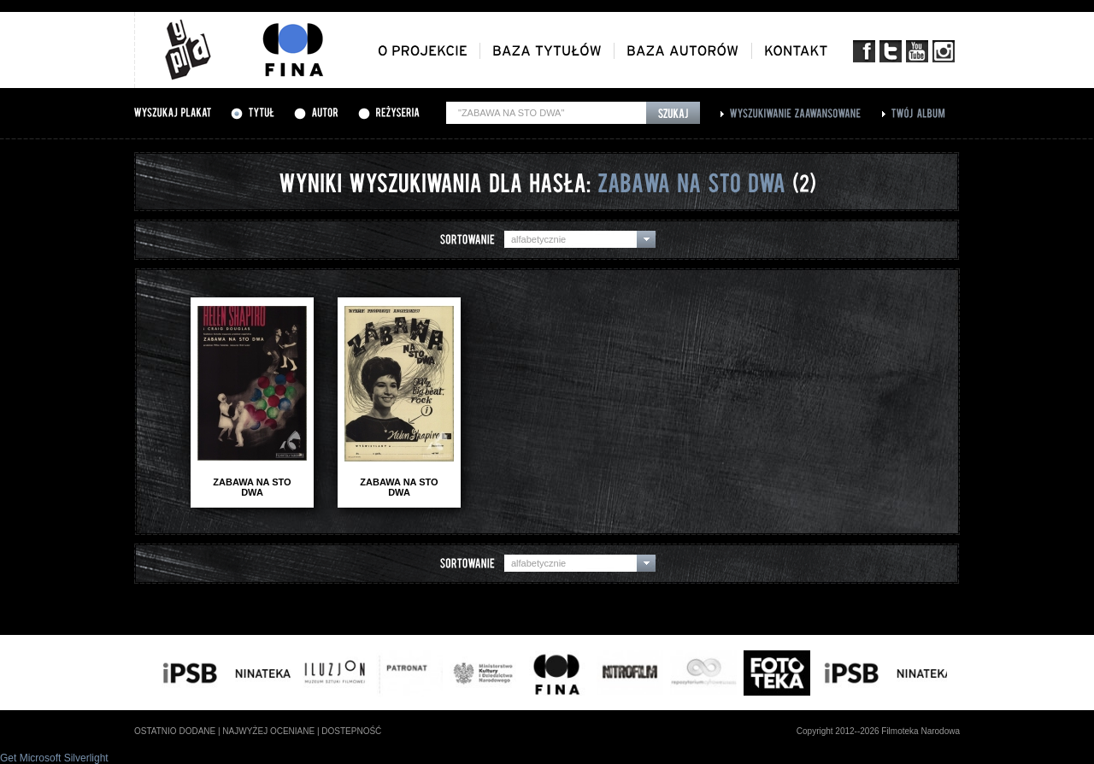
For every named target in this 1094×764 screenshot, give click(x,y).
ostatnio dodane (174, 731)
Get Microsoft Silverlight (54, 758)
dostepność (351, 731)
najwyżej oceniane (268, 731)
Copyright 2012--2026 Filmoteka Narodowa (878, 731)
